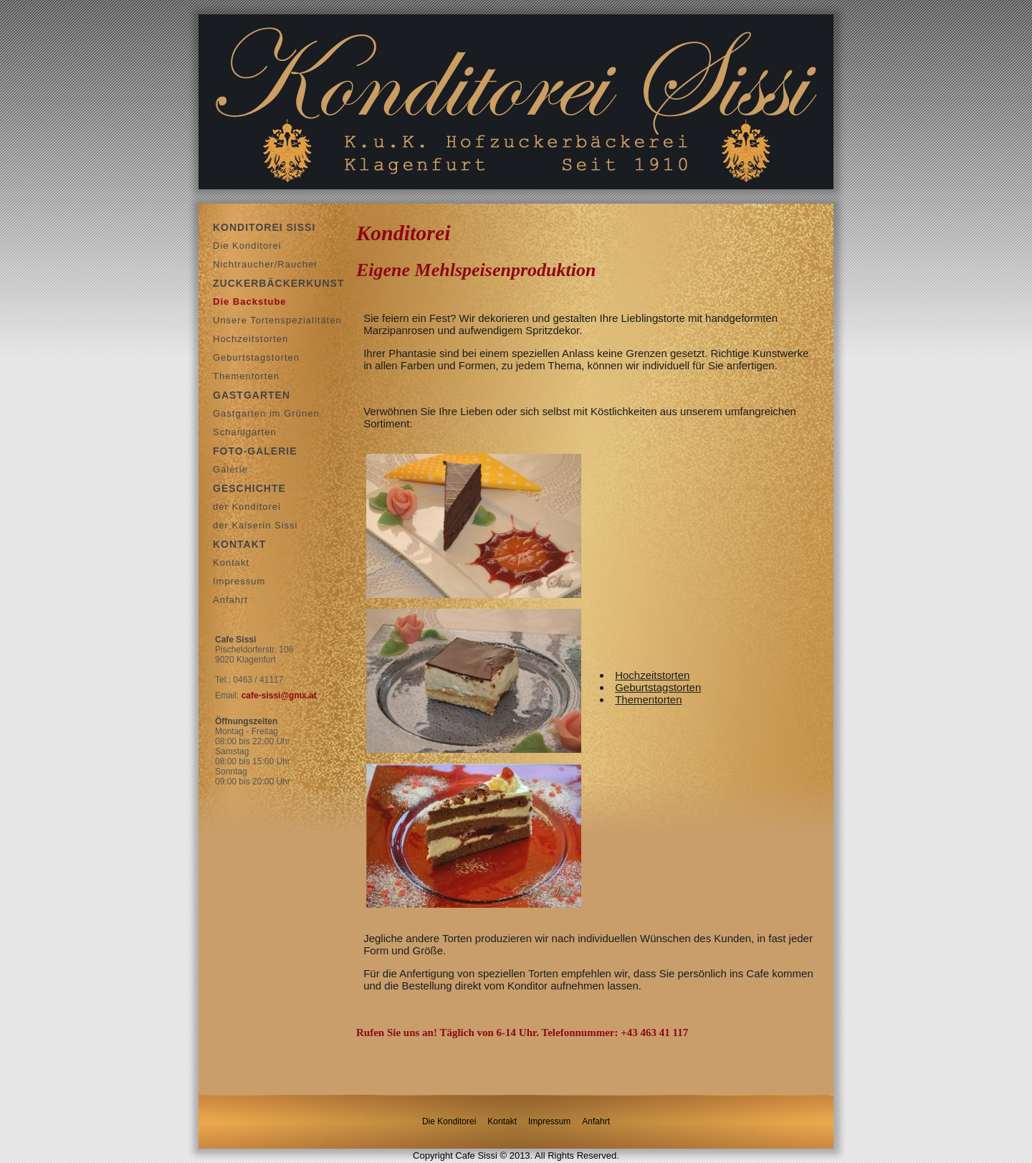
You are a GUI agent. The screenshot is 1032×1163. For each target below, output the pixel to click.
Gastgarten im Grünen (266, 413)
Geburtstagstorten (256, 357)
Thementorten (246, 376)
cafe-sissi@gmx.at (279, 695)
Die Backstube (250, 301)
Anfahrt (230, 599)
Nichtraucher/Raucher (265, 264)
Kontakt (231, 562)
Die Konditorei (247, 245)
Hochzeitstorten (250, 338)
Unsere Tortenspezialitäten (277, 320)
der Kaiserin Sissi (255, 525)
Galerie (230, 469)
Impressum (239, 581)
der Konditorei (247, 506)
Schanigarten (245, 432)
